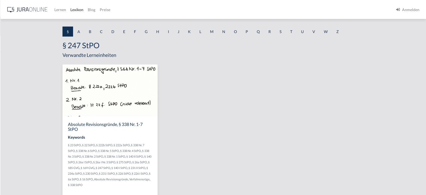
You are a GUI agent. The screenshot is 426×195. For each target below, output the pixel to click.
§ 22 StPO (131, 145)
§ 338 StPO (118, 185)
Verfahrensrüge (183, 179)
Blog (178, 9)
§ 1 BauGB (13, 69)
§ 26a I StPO (127, 162)
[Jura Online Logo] (113, 10)
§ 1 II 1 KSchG (15, 179)
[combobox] (43, 26)
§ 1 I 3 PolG (13, 155)
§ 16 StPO (129, 179)
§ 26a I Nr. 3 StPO (147, 162)
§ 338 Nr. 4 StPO (173, 150)
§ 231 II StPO (180, 168)
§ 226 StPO (166, 173)
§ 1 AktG (11, 57)
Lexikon (163, 9)
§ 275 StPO (167, 162)
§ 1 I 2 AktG (14, 130)
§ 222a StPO (165, 145)
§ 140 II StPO (178, 156)
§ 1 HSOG (12, 106)
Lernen (146, 9)
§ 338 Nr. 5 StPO (151, 150)
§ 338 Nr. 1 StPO (158, 156)
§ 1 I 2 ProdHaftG (19, 143)
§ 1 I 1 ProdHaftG (19, 118)
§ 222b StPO (147, 145)
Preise (191, 9)
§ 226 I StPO (183, 173)
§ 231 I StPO (150, 173)
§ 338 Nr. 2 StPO (136, 156)
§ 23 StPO (117, 145)
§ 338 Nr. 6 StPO (129, 150)
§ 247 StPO (146, 168)
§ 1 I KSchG (13, 167)
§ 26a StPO (183, 162)
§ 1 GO (10, 82)
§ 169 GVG (131, 168)
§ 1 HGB (11, 94)
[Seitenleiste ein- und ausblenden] (78, 8)
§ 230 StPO (133, 173)
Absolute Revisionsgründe (154, 179)
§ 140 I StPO (163, 168)
